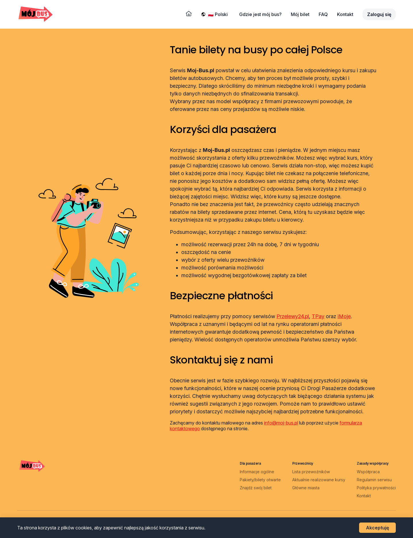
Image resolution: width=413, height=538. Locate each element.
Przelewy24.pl (292, 316)
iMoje (344, 316)
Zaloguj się (379, 14)
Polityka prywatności (376, 487)
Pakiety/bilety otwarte (260, 479)
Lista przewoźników (311, 471)
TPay (318, 316)
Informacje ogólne (257, 471)
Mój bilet (300, 14)
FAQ (323, 14)
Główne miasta (306, 487)
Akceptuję (377, 528)
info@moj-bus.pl (281, 423)
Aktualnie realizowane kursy (318, 479)
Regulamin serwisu (374, 479)
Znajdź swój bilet (256, 487)
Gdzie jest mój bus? (260, 14)
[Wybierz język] (219, 14)
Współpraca (368, 471)
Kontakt (345, 14)
